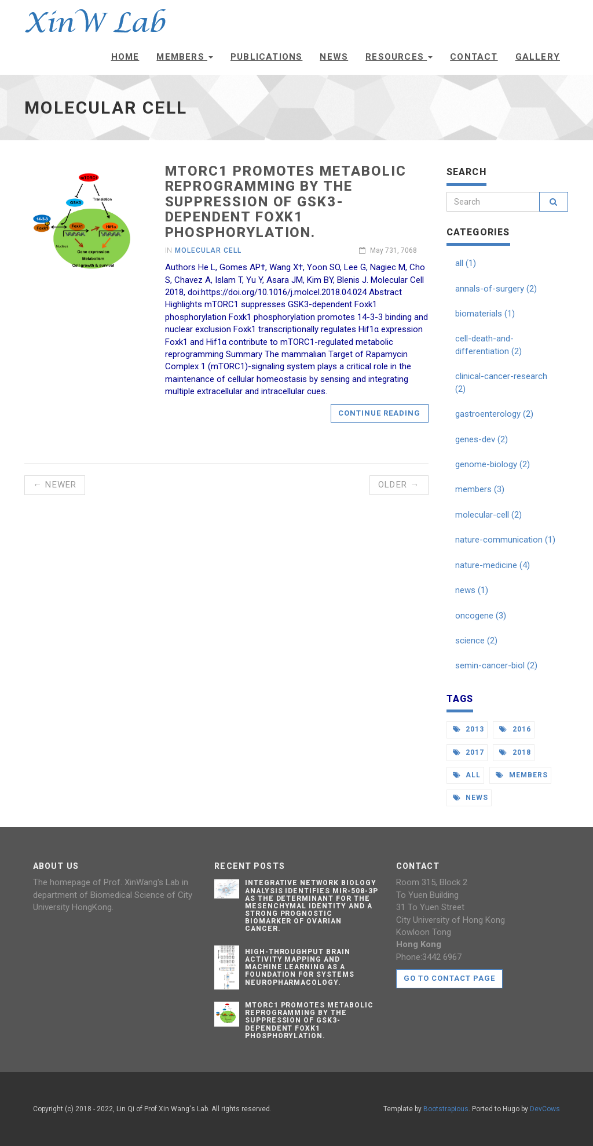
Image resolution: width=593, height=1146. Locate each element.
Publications (266, 57)
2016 (515, 729)
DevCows (545, 1109)
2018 (515, 752)
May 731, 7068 (388, 250)
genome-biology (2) (492, 464)
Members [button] (184, 57)
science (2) (476, 640)
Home (125, 57)
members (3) (479, 489)
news (471, 798)
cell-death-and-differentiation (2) (488, 344)
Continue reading (379, 413)
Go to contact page (450, 978)
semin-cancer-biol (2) (496, 665)
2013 (469, 729)
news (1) (471, 590)
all (467, 775)
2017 (469, 752)
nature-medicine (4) (492, 565)
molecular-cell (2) (488, 515)
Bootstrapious (445, 1109)
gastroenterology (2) (494, 414)
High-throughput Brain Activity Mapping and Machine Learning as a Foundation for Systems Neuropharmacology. (299, 967)
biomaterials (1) (485, 313)
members (522, 775)
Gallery (537, 57)
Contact (473, 57)
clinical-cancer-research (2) (501, 382)
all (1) (465, 263)
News (334, 57)
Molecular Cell (208, 250)
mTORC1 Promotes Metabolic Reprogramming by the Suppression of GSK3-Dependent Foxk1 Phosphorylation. (286, 202)
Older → (398, 484)
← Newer (54, 484)
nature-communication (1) (505, 539)
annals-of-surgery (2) (496, 288)
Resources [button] (399, 57)
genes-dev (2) (481, 439)
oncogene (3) (480, 615)
